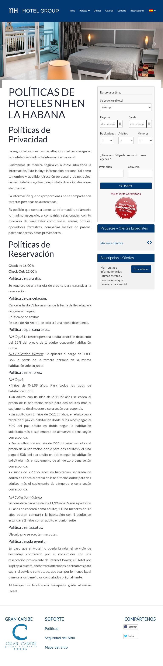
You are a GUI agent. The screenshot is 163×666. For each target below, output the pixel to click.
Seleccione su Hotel (111, 100)
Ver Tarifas (126, 185)
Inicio (72, 10)
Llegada (105, 117)
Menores (143, 133)
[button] (8, 44)
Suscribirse (141, 269)
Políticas (51, 628)
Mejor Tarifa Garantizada (126, 194)
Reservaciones (138, 10)
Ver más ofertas (111, 243)
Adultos (123, 133)
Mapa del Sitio (56, 647)
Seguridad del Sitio (60, 637)
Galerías (109, 10)
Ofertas (97, 10)
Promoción (105, 167)
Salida (132, 117)
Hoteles (84, 10)
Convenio (133, 167)
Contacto (122, 10)
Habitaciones (106, 133)
